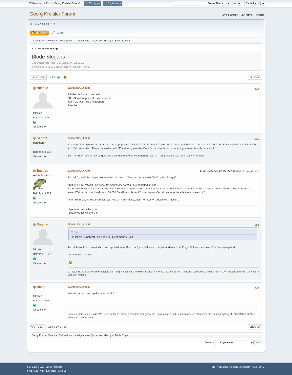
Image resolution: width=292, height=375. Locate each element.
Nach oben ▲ (258, 367)
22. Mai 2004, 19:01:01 (79, 171)
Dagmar (43, 224)
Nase (40, 287)
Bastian (42, 170)
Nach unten (38, 77)
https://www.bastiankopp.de (82, 209)
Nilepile (42, 88)
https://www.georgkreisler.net (83, 212)
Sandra (42, 138)
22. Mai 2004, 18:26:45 (79, 138)
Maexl (107, 40)
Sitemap (62, 371)
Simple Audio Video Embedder (41, 371)
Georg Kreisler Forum (52, 13)
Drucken (255, 77)
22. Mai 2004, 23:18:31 (79, 224)
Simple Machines (54, 367)
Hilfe (213, 367)
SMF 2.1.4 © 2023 (36, 367)
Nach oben (37, 327)
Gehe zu (209, 342)
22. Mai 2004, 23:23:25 (79, 287)
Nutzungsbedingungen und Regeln (233, 367)
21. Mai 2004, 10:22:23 (79, 88)
